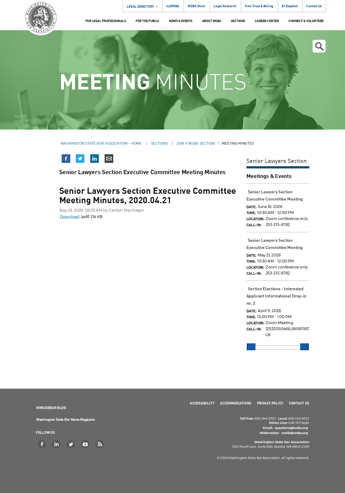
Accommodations (235, 403)
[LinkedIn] (57, 444)
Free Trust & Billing (259, 6)
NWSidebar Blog (51, 407)
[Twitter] (71, 444)
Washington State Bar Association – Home (102, 143)
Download (69, 216)
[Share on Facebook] (66, 159)
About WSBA (211, 21)
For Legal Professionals (105, 21)
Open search (319, 46)
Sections (238, 21)
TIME (250, 212)
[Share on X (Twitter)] (80, 159)
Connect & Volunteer (306, 21)
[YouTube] (85, 444)
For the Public (147, 21)
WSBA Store (196, 6)
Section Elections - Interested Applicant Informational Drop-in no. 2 (276, 296)
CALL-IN (253, 224)
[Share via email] (109, 159)
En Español (290, 6)
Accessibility (202, 403)
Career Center (267, 21)
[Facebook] (42, 444)
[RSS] (100, 444)
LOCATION (254, 218)
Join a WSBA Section (195, 143)
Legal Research (225, 6)
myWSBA (172, 6)
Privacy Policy (270, 403)
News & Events (180, 21)
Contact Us (314, 6)
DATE (251, 206)
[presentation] (251, 348)
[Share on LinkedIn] (94, 159)
